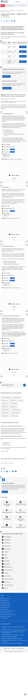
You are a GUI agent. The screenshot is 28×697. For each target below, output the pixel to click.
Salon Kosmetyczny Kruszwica (7, 611)
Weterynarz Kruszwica (6, 605)
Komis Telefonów (7, 575)
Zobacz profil (12, 149)
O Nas (9, 648)
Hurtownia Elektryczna (8, 584)
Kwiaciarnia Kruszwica (6, 603)
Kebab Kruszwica (5, 618)
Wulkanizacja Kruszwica (6, 612)
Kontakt (5, 648)
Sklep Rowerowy (7, 545)
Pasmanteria (6, 551)
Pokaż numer (12, 151)
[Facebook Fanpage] (15, 1)
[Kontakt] (17, 1)
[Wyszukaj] (19, 2)
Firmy (8, 10)
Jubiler (5, 554)
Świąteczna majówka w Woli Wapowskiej (9, 636)
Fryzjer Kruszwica (5, 609)
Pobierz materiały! (6, 88)
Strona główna (3, 10)
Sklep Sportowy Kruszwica (7, 512)
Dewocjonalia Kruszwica (20, 527)
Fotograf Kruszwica (5, 607)
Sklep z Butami (7, 581)
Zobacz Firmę (22, 46)
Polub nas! (5, 491)
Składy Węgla (6, 563)
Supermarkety (7, 560)
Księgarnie (6, 572)
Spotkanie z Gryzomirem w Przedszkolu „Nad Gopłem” (12, 638)
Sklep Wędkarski (7, 539)
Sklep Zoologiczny (7, 536)
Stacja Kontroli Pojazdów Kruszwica (8, 614)
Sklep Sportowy (7, 542)
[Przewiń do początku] (25, 694)
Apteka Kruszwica (5, 600)
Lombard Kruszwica (7, 519)
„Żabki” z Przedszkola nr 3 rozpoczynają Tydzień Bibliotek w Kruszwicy (13, 627)
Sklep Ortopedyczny (8, 566)
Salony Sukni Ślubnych (8, 569)
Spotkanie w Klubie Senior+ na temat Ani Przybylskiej (12, 643)
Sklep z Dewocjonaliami (8, 578)
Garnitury (6, 557)
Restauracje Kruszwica (6, 616)
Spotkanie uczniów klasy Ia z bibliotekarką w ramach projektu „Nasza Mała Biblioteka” (13, 632)
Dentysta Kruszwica (5, 598)
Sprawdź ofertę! (6, 76)
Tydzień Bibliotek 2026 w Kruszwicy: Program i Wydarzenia (13, 634)
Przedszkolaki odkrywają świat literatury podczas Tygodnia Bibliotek (14, 629)
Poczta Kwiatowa (7, 548)
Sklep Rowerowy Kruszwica (21, 512)
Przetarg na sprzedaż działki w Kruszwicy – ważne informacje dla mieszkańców (14, 641)
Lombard (6, 588)
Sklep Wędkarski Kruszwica (21, 504)
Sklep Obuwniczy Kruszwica (7, 527)
